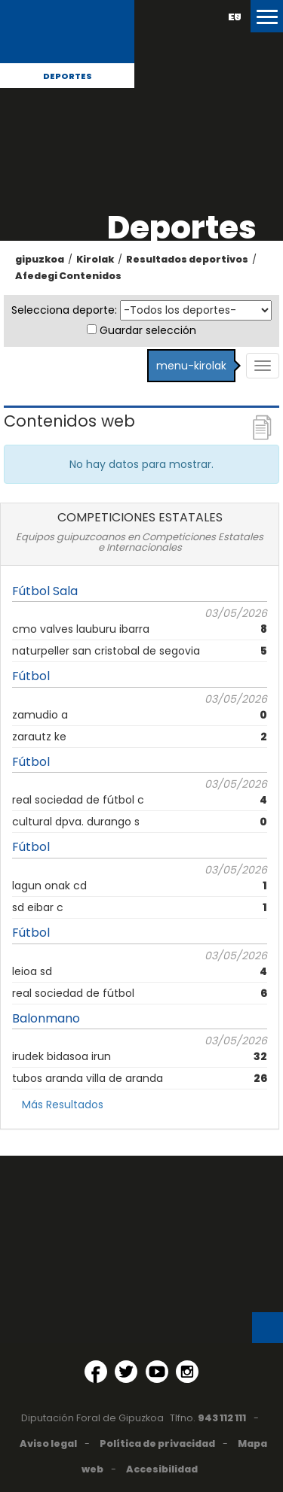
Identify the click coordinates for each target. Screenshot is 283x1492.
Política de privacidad (157, 1443)
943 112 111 (222, 1417)
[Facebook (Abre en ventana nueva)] (96, 1371)
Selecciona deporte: (64, 310)
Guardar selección (148, 330)
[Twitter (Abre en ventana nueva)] (126, 1371)
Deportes (67, 76)
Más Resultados (62, 1104)
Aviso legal (48, 1443)
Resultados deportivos (187, 259)
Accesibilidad (162, 1469)
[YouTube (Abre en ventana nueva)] (157, 1371)
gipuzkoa (39, 259)
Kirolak (95, 259)
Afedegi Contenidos (68, 275)
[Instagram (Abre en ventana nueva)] (187, 1371)
